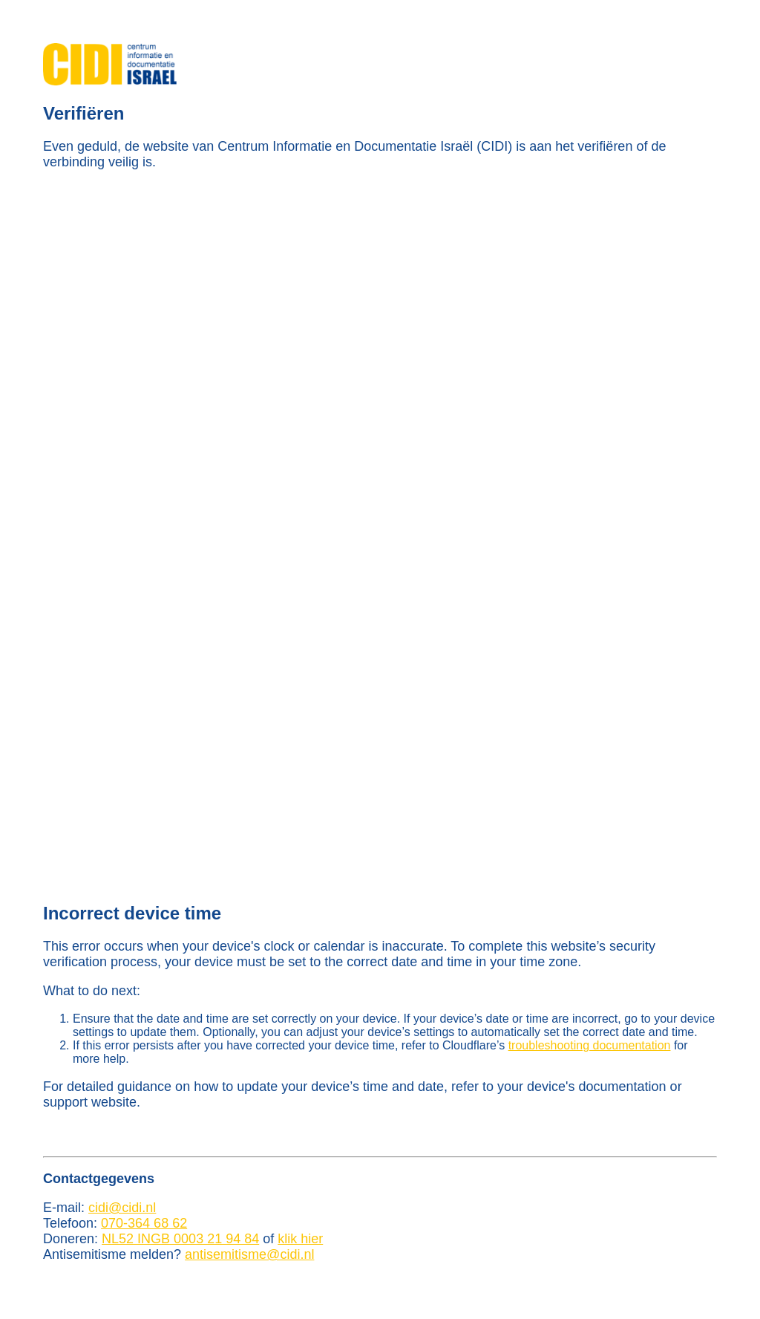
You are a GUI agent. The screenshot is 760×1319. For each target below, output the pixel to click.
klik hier (300, 1238)
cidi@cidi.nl (122, 1207)
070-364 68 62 (144, 1223)
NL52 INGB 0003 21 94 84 (180, 1238)
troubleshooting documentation (589, 1045)
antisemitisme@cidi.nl (249, 1254)
